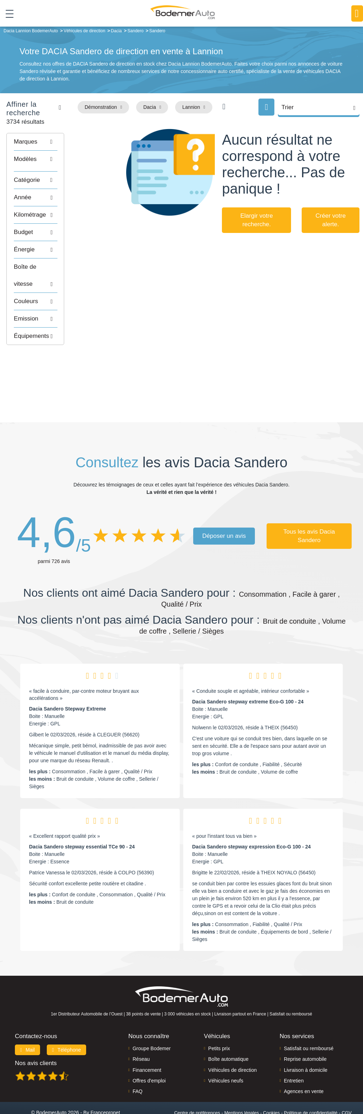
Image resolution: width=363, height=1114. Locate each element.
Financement (147, 1042)
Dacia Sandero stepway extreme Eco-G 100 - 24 (247, 673)
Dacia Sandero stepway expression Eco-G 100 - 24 (251, 818)
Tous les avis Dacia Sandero (309, 507)
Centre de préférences (197, 1084)
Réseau (141, 1031)
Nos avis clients (36, 1034)
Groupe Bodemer (152, 1020)
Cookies (271, 1084)
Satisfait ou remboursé (309, 1020)
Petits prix (219, 1020)
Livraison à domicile (306, 1042)
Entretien (294, 1052)
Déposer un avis (224, 507)
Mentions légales (241, 1084)
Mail (27, 1021)
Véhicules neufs (225, 1052)
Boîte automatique (228, 1031)
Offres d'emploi (149, 1052)
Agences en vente (304, 1063)
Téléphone (66, 1021)
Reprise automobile (305, 1031)
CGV (347, 1084)
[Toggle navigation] (7, 13)
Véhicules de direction (232, 1042)
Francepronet (105, 1084)
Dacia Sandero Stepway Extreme (67, 681)
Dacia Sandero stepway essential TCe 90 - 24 (82, 818)
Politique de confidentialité (310, 1084)
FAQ (138, 1063)
